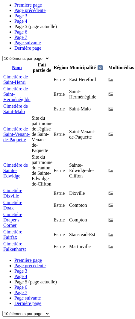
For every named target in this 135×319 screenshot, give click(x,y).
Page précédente (29, 10)
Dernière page (27, 48)
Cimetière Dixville (12, 193)
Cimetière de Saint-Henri (15, 79)
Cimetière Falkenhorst (14, 246)
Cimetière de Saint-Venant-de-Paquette (16, 134)
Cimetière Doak (12, 205)
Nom (17, 67)
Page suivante (27, 42)
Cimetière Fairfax (12, 234)
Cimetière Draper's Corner (12, 220)
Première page (28, 4)
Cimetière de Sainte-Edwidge (15, 170)
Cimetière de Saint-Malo (15, 109)
